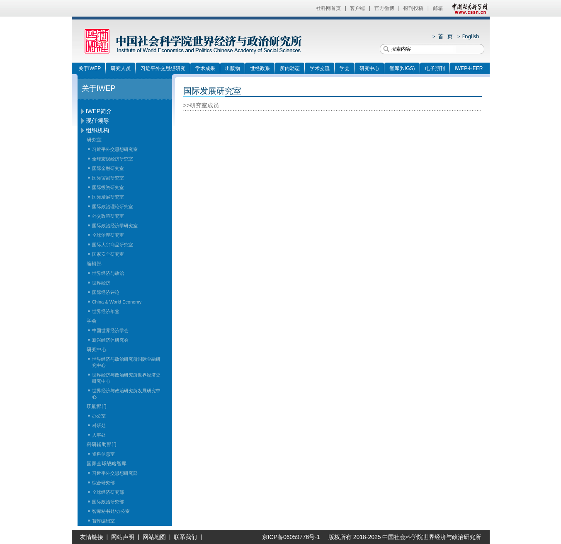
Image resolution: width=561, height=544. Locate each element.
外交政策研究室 (108, 216)
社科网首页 (328, 8)
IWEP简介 (99, 111)
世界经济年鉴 (105, 311)
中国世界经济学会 (110, 330)
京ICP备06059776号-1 (287, 537)
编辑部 (94, 264)
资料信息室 (103, 454)
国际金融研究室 (108, 168)
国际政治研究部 (108, 501)
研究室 (94, 140)
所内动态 (290, 68)
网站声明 (122, 537)
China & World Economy (117, 301)
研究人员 (121, 68)
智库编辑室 (103, 520)
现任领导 (97, 120)
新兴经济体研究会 (110, 340)
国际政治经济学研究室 (115, 225)
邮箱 (438, 8)
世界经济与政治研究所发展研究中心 (126, 393)
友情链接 (91, 537)
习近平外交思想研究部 (115, 473)
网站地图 (154, 537)
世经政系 (260, 68)
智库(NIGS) (402, 68)
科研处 (99, 425)
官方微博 (384, 8)
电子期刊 (435, 68)
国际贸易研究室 (108, 177)
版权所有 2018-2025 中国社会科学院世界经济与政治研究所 (404, 537)
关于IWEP (89, 68)
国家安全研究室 (108, 254)
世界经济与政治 (108, 273)
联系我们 (185, 537)
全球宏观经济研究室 (112, 158)
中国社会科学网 (468, 8)
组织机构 (97, 130)
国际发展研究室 (108, 196)
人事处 (99, 434)
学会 (345, 68)
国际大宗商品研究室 (112, 244)
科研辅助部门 (102, 444)
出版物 (232, 68)
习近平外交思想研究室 (115, 149)
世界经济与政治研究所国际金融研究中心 (126, 362)
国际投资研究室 (108, 187)
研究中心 (369, 68)
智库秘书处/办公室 (111, 511)
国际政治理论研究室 (112, 206)
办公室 (99, 415)
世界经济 (101, 282)
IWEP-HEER (469, 68)
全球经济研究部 (108, 492)
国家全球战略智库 (106, 463)
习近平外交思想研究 (163, 68)
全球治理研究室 (108, 235)
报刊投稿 (413, 8)
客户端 (357, 8)
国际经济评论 (105, 292)
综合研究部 (103, 482)
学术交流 (320, 68)
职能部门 (97, 406)
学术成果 (205, 68)
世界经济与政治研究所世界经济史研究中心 (126, 378)
